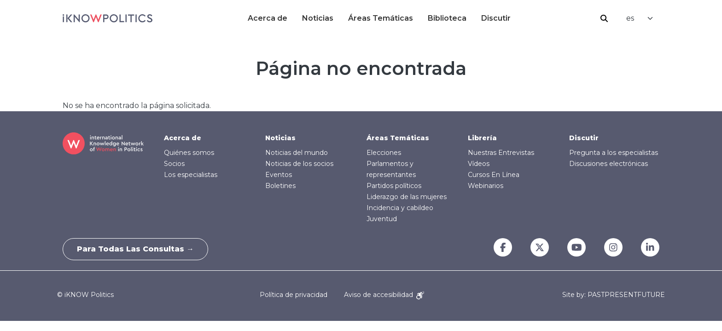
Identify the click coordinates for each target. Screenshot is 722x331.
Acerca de (267, 18)
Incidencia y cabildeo (400, 208)
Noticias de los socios (299, 164)
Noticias (317, 18)
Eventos (278, 175)
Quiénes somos (189, 152)
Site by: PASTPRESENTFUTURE (613, 295)
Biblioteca (447, 18)
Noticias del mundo (296, 152)
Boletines (280, 186)
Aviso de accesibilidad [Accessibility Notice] (384, 295)
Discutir (496, 18)
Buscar (604, 18)
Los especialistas (190, 175)
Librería (482, 138)
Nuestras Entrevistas (501, 152)
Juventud (382, 219)
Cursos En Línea (493, 175)
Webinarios (485, 186)
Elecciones (384, 152)
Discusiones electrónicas (608, 164)
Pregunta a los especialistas (613, 152)
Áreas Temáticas (380, 18)
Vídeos (478, 164)
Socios (174, 164)
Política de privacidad (293, 295)
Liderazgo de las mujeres (407, 197)
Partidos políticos (394, 186)
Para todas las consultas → (135, 249)
